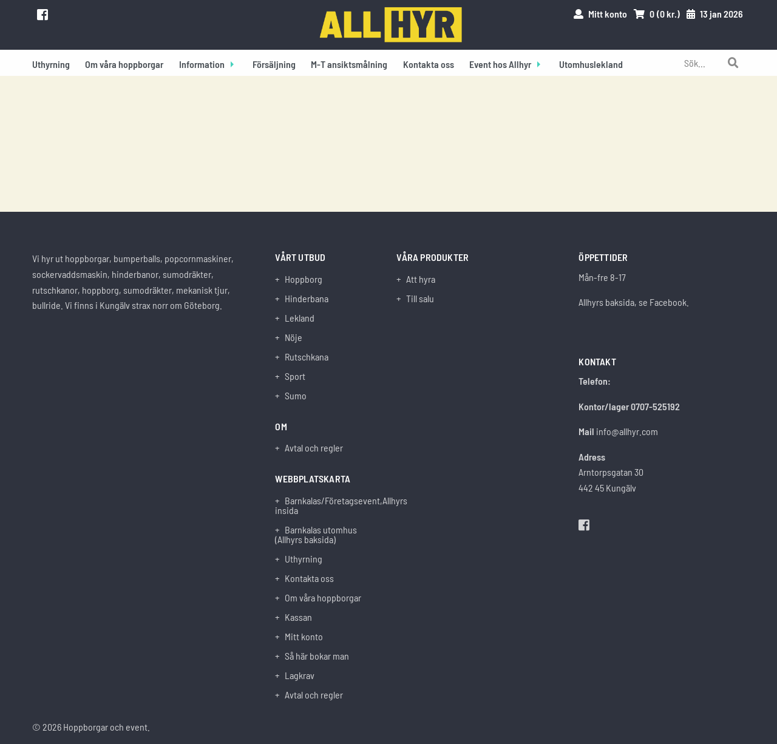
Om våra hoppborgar (124, 64)
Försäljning (274, 64)
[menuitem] (51, 63)
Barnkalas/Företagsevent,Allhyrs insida (327, 505)
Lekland (299, 318)
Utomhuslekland (591, 64)
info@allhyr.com (627, 431)
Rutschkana (306, 357)
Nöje (293, 337)
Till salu (420, 298)
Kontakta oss (428, 64)
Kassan (298, 617)
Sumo (296, 396)
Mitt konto (304, 636)
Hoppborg (303, 279)
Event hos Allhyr (500, 64)
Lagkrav (299, 675)
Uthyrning (51, 64)
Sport (295, 376)
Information (202, 64)
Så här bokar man (317, 656)
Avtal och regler (314, 448)
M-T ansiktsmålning (349, 64)
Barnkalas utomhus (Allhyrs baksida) (316, 534)
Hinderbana (306, 298)
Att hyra (420, 279)
